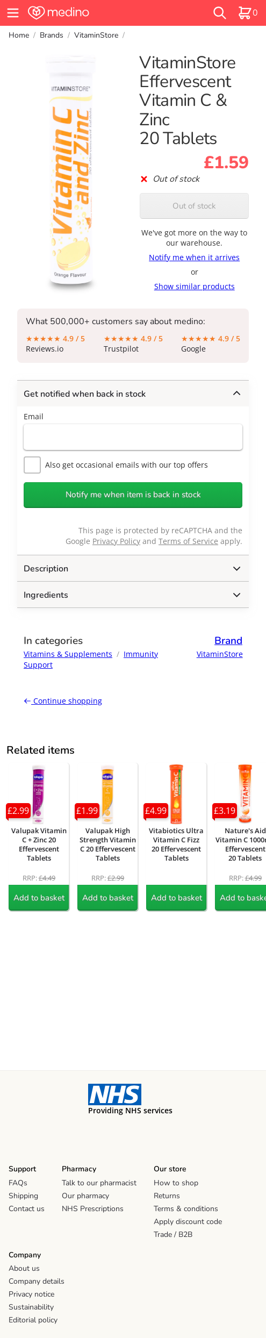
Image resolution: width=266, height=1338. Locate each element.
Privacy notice (31, 1294)
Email (34, 416)
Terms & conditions (186, 1209)
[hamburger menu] (13, 12)
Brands (51, 35)
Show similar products (194, 286)
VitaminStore (96, 35)
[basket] (248, 13)
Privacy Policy (116, 541)
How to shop (176, 1183)
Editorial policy (33, 1320)
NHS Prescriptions (93, 1209)
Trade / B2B (173, 1234)
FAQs (18, 1183)
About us (24, 1268)
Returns (167, 1196)
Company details (36, 1281)
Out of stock (194, 206)
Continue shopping (63, 701)
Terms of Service (188, 541)
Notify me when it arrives (194, 257)
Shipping (23, 1196)
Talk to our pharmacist (99, 1183)
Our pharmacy (85, 1196)
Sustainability (31, 1307)
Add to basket (38, 897)
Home (19, 35)
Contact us (27, 1209)
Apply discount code (188, 1222)
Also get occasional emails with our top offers (116, 465)
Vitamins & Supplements (68, 654)
